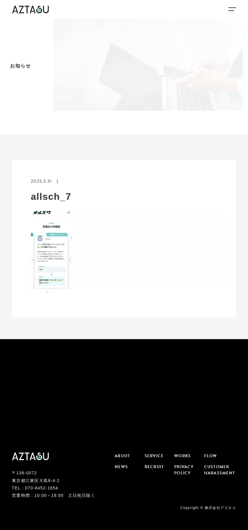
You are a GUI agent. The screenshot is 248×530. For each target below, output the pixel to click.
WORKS (182, 456)
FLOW (210, 456)
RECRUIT (154, 467)
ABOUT (122, 456)
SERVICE (154, 456)
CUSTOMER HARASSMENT (219, 470)
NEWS (121, 467)
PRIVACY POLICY (183, 470)
